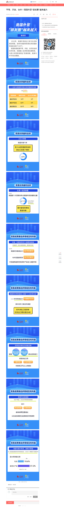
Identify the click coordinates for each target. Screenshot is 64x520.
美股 (21, 4)
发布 (35, 496)
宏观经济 (8, 4)
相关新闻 (10, 502)
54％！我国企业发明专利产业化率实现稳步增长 (50, 25)
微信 (46, 14)
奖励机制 (55, 56)
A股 (13, 4)
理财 (29, 4)
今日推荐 (44, 33)
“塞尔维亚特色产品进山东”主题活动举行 (48, 27)
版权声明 (42, 58)
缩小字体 (37, 14)
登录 (28, 496)
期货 (37, 4)
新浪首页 (60, 254)
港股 (17, 4)
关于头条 (42, 56)
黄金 (33, 4)
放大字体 (40, 14)
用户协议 (47, 58)
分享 (49, 14)
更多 (55, 4)
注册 (56, 1)
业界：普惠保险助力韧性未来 (47, 23)
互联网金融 (46, 4)
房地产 (51, 4)
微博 (43, 14)
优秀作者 (49, 33)
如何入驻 (47, 56)
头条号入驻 (43, 18)
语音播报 (34, 14)
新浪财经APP (34, 1)
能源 (40, 4)
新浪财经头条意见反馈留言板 (47, 52)
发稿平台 (51, 56)
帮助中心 (51, 58)
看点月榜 (54, 33)
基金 (25, 4)
